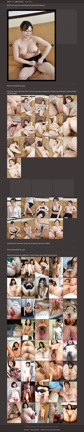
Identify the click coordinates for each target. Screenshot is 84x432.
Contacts (26, 429)
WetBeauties (15, 1)
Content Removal (35, 429)
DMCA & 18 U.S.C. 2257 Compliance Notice (50, 429)
